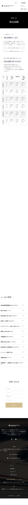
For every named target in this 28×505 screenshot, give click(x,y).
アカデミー (22, 6)
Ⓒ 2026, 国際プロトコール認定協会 (14, 495)
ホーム (16, 3)
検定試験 (23, 3)
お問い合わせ (24, 9)
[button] (14, 305)
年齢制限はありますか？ (7, 336)
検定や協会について (6, 310)
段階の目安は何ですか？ (7, 331)
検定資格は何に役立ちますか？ (9, 316)
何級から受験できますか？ (8, 321)
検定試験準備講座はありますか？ (9, 305)
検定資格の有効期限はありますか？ (10, 347)
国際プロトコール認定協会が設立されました (13, 489)
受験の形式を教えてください (8, 342)
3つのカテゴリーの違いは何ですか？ (10, 326)
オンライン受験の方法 (6, 352)
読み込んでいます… (14, 208)
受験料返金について (6, 357)
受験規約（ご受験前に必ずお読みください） (11, 363)
